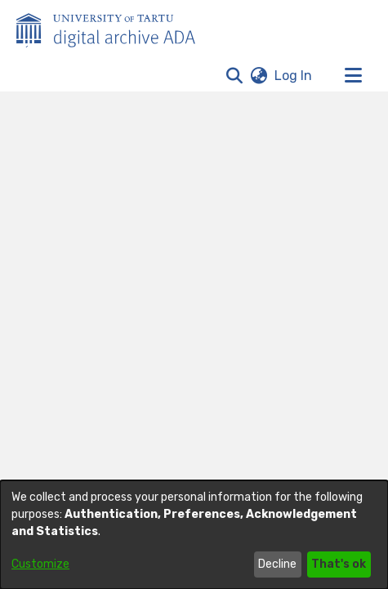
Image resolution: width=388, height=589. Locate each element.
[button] (234, 76)
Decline (277, 564)
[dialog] (194, 534)
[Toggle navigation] (353, 75)
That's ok (338, 564)
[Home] (114, 27)
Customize (40, 564)
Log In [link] (294, 75)
